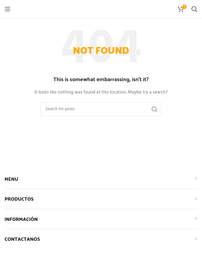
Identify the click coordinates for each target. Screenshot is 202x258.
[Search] (194, 9)
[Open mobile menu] (8, 9)
